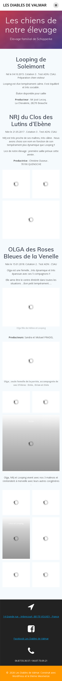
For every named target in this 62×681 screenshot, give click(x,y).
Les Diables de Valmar (24, 5)
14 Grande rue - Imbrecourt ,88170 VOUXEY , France (31, 616)
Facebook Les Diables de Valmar (31, 638)
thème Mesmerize (40, 676)
